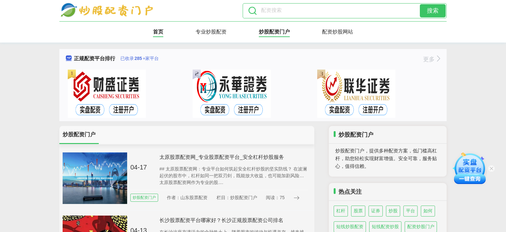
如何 (427, 210)
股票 (358, 210)
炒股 (393, 210)
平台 (410, 210)
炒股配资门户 (274, 31)
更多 (431, 59)
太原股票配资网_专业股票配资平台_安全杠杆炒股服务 (221, 157)
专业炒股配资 (211, 31)
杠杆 (340, 210)
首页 (158, 31)
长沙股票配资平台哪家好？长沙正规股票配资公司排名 (221, 220)
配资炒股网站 (337, 31)
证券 (375, 210)
